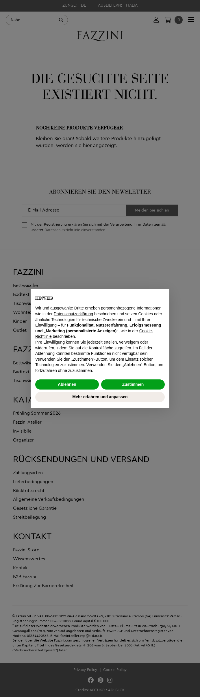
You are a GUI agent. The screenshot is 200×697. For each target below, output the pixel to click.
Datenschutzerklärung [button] (73, 314)
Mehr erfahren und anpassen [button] (99, 396)
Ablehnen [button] (67, 384)
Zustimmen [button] (133, 384)
